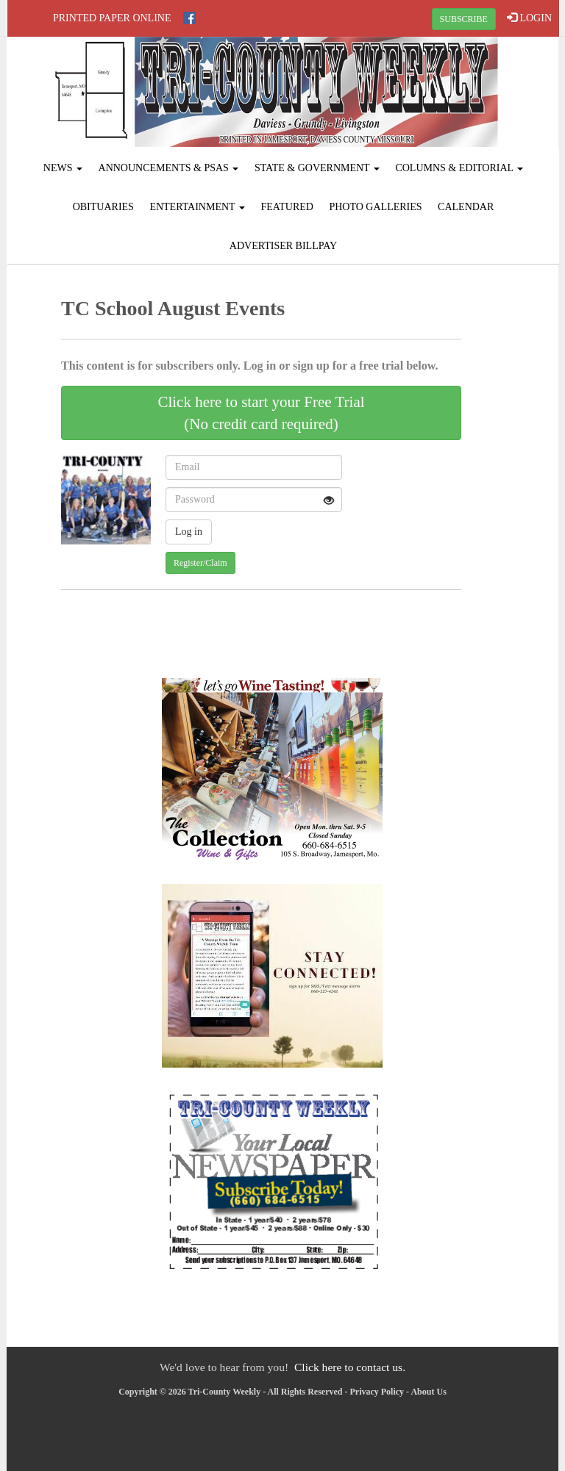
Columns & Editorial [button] (459, 167)
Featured (286, 206)
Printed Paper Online (112, 18)
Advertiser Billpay (283, 245)
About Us (428, 1392)
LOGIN (529, 18)
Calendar (466, 206)
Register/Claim (200, 563)
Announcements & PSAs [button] (169, 167)
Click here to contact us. (349, 1367)
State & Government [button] (317, 167)
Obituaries (103, 206)
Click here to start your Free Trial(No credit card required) (260, 413)
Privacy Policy (376, 1392)
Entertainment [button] (197, 206)
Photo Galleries (375, 206)
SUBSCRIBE (464, 19)
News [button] (62, 167)
